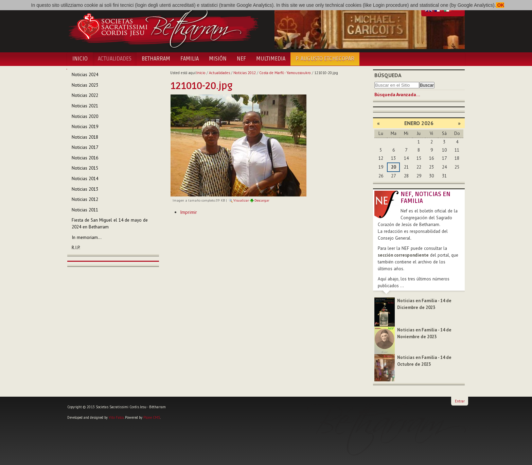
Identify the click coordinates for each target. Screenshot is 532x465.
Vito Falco (116, 417)
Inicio (80, 58)
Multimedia (270, 58)
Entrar (460, 401)
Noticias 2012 (244, 72)
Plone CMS (151, 417)
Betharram (156, 58)
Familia (189, 58)
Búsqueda (388, 75)
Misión (218, 58)
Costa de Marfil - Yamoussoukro (285, 72)
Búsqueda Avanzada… (397, 95)
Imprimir (188, 212)
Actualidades (114, 58)
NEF (241, 58)
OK (500, 5)
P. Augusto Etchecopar (325, 58)
